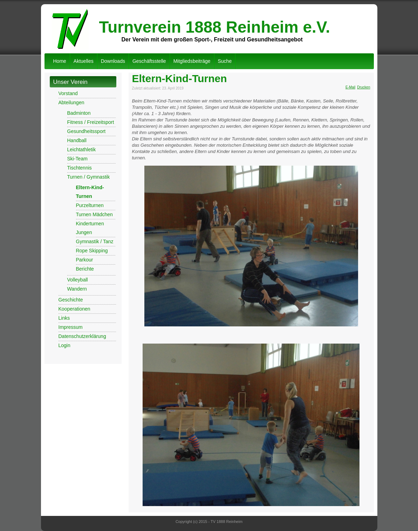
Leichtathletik (81, 149)
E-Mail (350, 87)
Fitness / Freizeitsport (90, 122)
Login (64, 345)
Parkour (84, 260)
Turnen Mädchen (94, 214)
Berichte (85, 269)
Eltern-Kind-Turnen (179, 78)
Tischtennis (79, 168)
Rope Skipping (92, 250)
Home (59, 61)
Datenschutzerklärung (82, 336)
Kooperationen (74, 309)
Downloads (113, 61)
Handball (77, 140)
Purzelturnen (90, 205)
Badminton (79, 113)
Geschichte (71, 300)
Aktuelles (84, 61)
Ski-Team (77, 158)
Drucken (363, 87)
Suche (225, 61)
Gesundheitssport (86, 131)
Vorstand (68, 93)
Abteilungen (71, 102)
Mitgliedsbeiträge (192, 61)
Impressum (71, 327)
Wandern (77, 289)
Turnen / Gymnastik (88, 177)
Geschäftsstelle (149, 61)
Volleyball (77, 280)
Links (64, 318)
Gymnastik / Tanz (95, 241)
